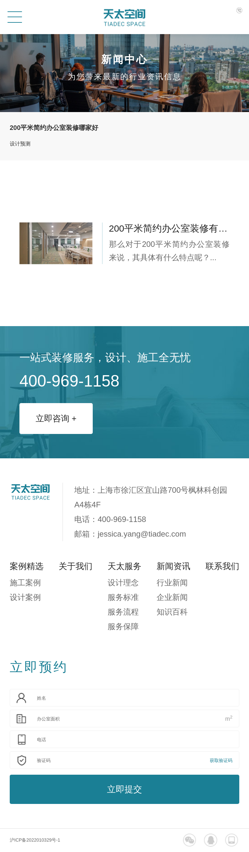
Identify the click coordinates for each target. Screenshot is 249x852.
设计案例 (25, 597)
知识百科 (172, 611)
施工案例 (25, 582)
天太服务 (124, 566)
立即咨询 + (56, 418)
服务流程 (123, 611)
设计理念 (123, 582)
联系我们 (222, 566)
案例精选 (26, 566)
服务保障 (123, 626)
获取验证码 (221, 760)
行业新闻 (172, 582)
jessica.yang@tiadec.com (142, 533)
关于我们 (75, 566)
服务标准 (123, 597)
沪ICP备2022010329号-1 (35, 840)
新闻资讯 (173, 566)
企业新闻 (172, 597)
